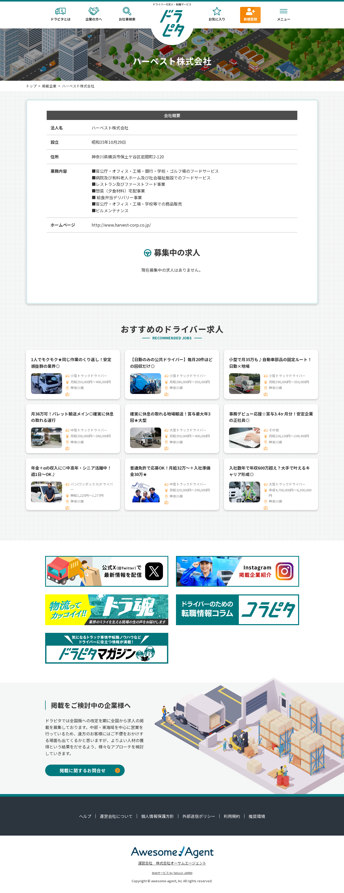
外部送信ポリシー (198, 816)
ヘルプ (85, 816)
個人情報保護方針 (157, 816)
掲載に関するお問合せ (90, 770)
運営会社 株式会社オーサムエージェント (172, 863)
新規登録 (250, 14)
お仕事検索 (127, 14)
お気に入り (217, 14)
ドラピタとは (60, 14)
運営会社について (116, 816)
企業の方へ (94, 14)
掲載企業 (49, 85)
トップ (31, 85)
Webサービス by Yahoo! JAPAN (172, 873)
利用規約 (232, 816)
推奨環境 (257, 816)
